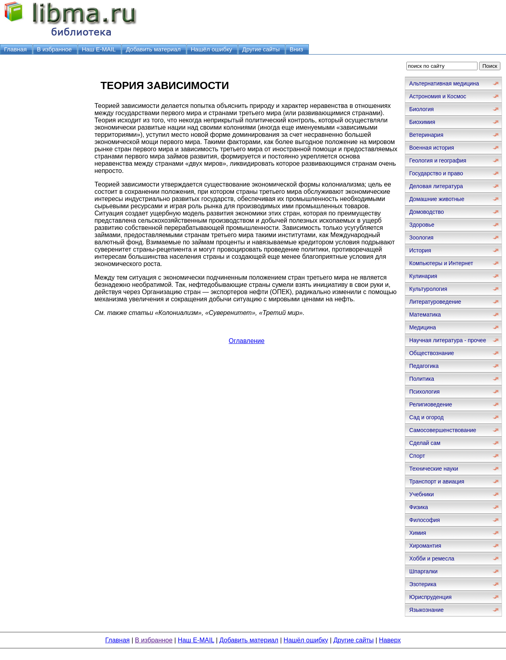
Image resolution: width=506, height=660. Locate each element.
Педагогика (424, 366)
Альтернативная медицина (444, 83)
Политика (421, 379)
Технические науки (433, 468)
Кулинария (423, 276)
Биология (421, 109)
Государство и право (436, 173)
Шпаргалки (423, 571)
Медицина (422, 327)
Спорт (417, 456)
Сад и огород (426, 417)
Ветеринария (426, 135)
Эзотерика (423, 584)
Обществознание (431, 353)
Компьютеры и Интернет (441, 263)
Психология (424, 391)
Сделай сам (425, 443)
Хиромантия (425, 545)
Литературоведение (435, 302)
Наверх (390, 640)
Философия (424, 520)
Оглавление (247, 340)
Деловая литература (436, 186)
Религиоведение (430, 404)
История (420, 250)
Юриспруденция (430, 597)
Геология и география (437, 160)
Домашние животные (436, 199)
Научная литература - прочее (447, 340)
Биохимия (422, 122)
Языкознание (426, 610)
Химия (417, 533)
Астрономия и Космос (437, 96)
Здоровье (422, 224)
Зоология (421, 237)
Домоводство (426, 212)
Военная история (431, 147)
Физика (418, 507)
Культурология (428, 289)
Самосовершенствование (442, 430)
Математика (425, 314)
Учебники (421, 494)
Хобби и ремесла (431, 558)
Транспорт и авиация (436, 481)
